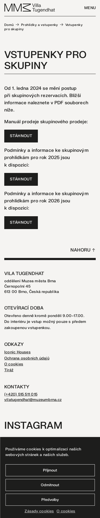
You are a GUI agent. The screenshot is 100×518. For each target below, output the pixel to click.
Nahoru (80, 250)
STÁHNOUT (21, 135)
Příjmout (50, 470)
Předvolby (50, 499)
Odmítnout (50, 485)
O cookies (66, 511)
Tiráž (8, 370)
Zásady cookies (39, 511)
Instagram (33, 425)
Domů (9, 25)
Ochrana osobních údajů (26, 358)
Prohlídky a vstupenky (39, 25)
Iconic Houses (17, 352)
